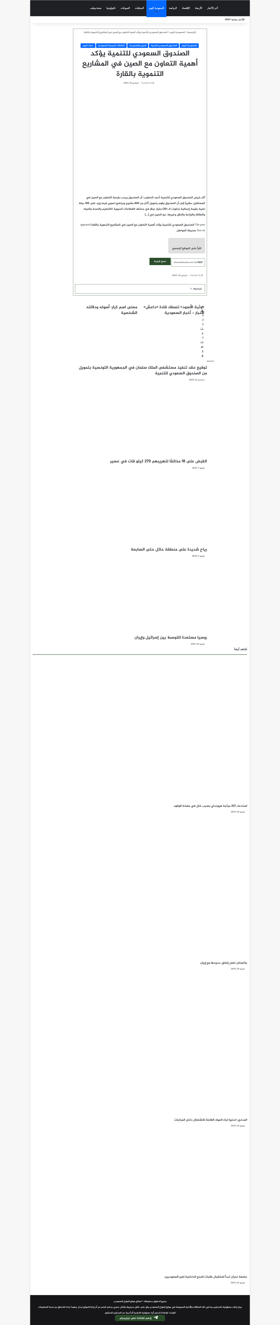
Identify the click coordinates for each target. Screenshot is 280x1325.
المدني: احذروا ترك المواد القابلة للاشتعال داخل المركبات (210, 1119)
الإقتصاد (186, 8)
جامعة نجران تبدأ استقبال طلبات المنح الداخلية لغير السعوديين (205, 1276)
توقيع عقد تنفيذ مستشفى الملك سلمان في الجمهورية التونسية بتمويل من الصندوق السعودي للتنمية (143, 370)
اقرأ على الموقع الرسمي (186, 248)
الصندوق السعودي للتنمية (164, 46)
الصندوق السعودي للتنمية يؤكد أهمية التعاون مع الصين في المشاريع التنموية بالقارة (142, 225)
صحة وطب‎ (96, 8)
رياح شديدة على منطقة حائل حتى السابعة (168, 549)
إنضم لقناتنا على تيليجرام (139, 1318)
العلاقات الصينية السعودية (111, 46)
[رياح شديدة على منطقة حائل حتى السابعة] (140, 509)
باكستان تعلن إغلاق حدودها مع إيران (223, 962)
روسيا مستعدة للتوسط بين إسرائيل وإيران (170, 637)
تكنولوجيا (111, 8)
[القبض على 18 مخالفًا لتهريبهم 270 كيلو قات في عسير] (140, 421)
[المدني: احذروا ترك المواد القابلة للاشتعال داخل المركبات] (140, 1045)
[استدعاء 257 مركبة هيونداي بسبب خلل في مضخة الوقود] (140, 731)
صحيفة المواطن (186, 230)
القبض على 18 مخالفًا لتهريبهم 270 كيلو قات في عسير (158, 461)
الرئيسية (191, 32)
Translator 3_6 (147, 83)
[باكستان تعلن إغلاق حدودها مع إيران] (140, 888)
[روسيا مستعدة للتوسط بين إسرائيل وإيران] (140, 597)
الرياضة (173, 8)
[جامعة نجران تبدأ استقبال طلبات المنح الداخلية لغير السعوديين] (140, 1202)
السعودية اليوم (156, 8)
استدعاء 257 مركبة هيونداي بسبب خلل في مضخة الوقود (210, 806)
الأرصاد (198, 8)
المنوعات (125, 8)
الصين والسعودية (137, 46)
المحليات (139, 8)
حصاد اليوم (87, 46)
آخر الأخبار (212, 8)
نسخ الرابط (160, 261)
